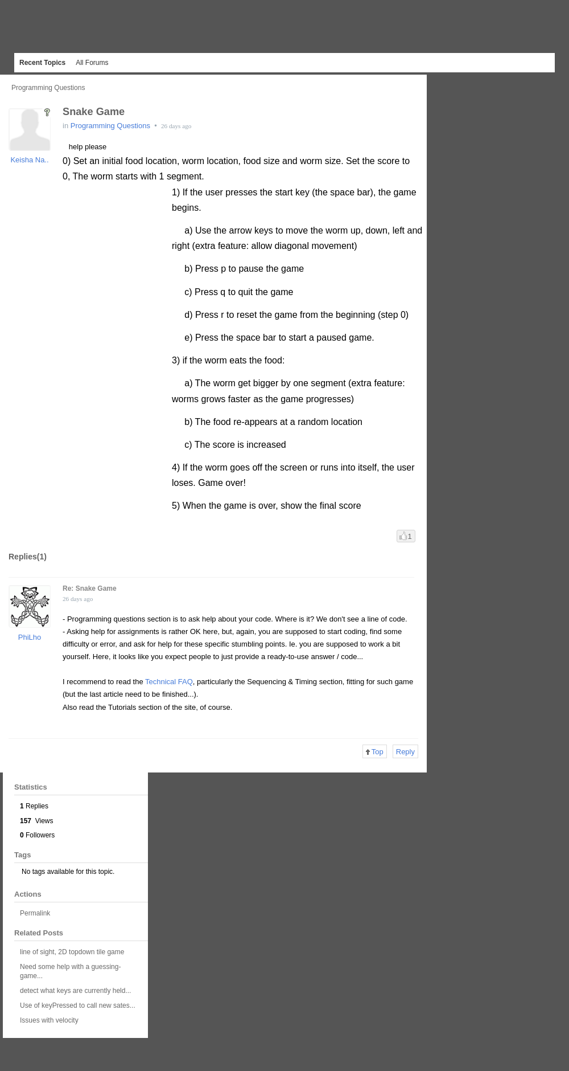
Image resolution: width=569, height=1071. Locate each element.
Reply (405, 751)
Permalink (35, 913)
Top (375, 751)
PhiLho (29, 637)
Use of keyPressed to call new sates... (77, 1005)
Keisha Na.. (29, 160)
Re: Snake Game (90, 588)
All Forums (92, 63)
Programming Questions (48, 88)
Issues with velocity (49, 1020)
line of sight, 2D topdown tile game (72, 952)
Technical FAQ (169, 681)
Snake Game (94, 111)
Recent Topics (42, 63)
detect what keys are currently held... (75, 991)
